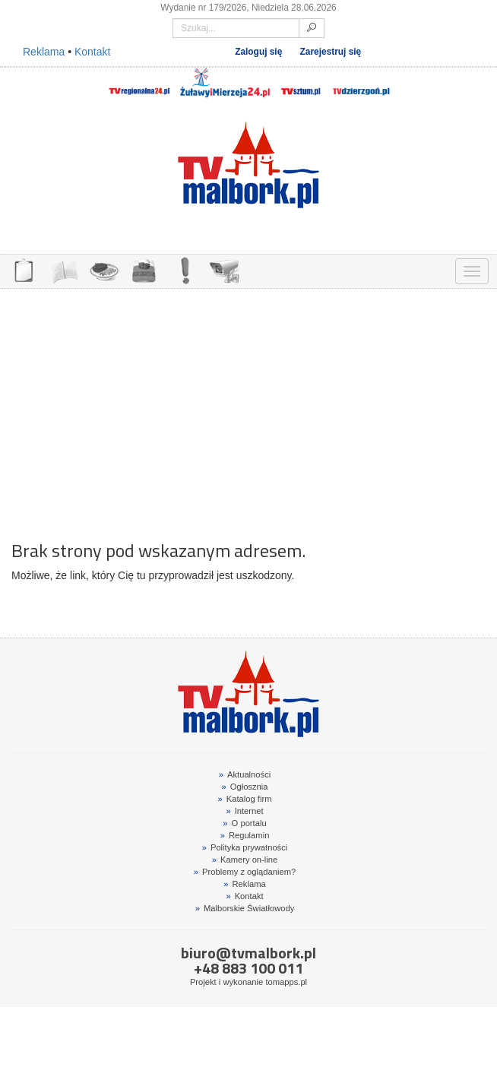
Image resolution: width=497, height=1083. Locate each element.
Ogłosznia (245, 787)
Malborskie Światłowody (245, 908)
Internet (244, 811)
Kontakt (92, 52)
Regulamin (245, 835)
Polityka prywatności (245, 847)
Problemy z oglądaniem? (245, 872)
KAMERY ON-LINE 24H (225, 269)
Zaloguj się (258, 51)
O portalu (244, 823)
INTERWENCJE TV (184, 269)
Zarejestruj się (331, 51)
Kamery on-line (244, 859)
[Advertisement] (248, 406)
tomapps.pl (286, 981)
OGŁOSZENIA (23, 269)
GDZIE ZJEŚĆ (104, 269)
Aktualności (245, 774)
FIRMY (64, 269)
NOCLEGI (144, 269)
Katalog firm (245, 799)
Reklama (44, 52)
